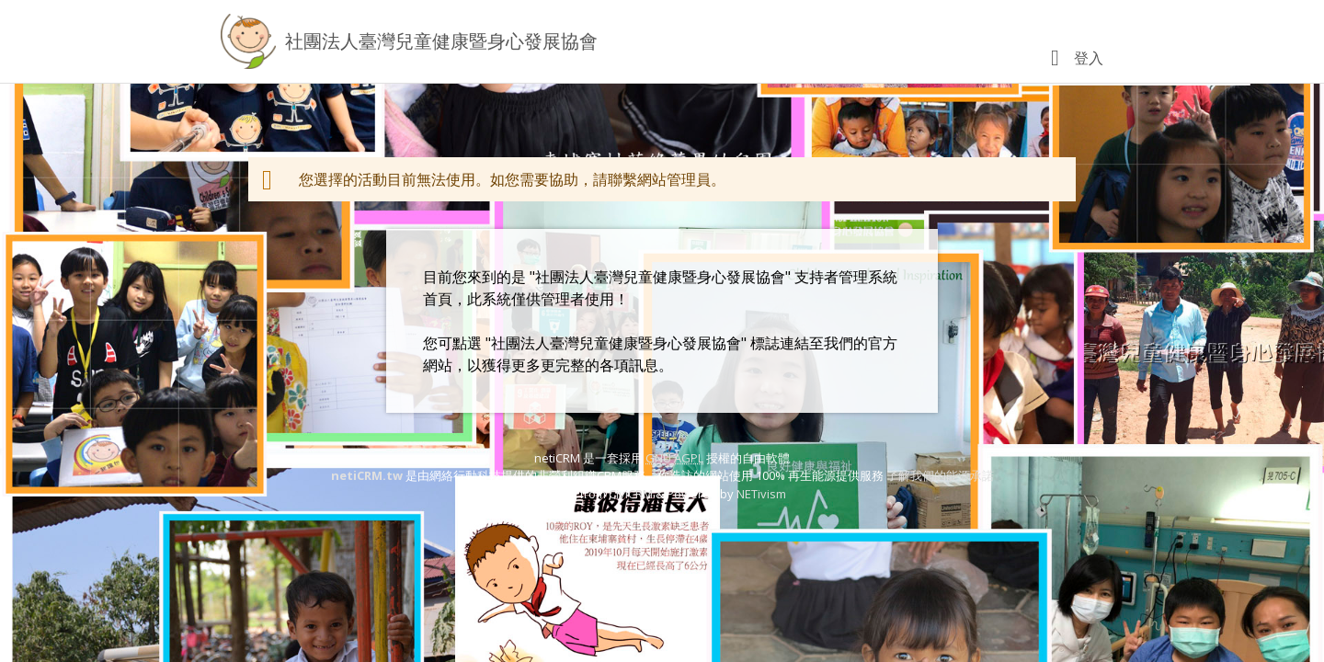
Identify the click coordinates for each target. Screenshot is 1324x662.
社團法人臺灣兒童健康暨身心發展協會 (441, 41)
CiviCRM (631, 493)
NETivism (761, 493)
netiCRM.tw (367, 475)
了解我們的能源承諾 (940, 475)
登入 (1088, 58)
